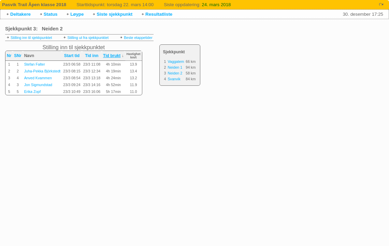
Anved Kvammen (38, 78)
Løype (77, 14)
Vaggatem (176, 61)
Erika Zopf (32, 92)
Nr (9, 55)
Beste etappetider (138, 38)
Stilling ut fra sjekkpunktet (88, 38)
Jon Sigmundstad (38, 85)
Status (51, 14)
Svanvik (174, 79)
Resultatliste (158, 14)
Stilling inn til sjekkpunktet (31, 38)
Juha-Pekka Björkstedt (42, 71)
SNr (17, 55)
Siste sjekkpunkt (114, 14)
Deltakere (20, 14)
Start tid (72, 55)
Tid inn (91, 55)
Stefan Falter (34, 64)
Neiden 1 (175, 67)
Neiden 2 (175, 73)
